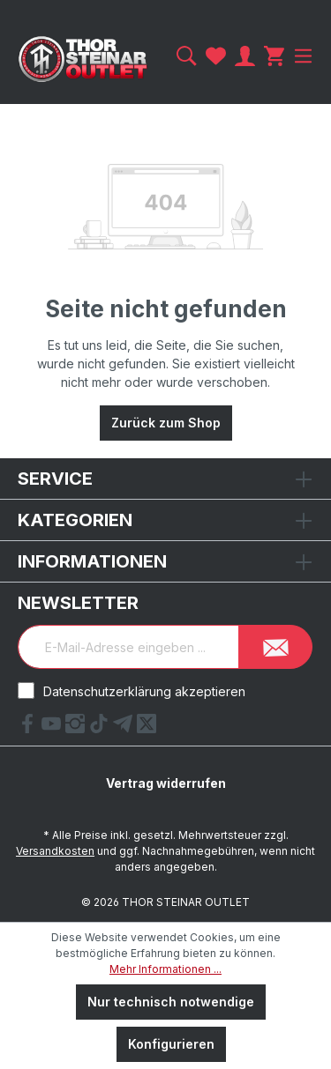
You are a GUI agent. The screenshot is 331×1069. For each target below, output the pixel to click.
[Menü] (301, 56)
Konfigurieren (171, 1043)
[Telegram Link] (125, 728)
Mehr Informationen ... (165, 969)
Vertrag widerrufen (166, 783)
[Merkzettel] (215, 56)
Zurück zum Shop (166, 422)
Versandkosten (55, 850)
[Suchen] (186, 56)
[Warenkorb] (274, 56)
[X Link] (146, 728)
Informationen (92, 561)
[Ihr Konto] (245, 56)
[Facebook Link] (29, 728)
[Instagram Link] (77, 728)
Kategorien (75, 520)
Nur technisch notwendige (170, 1001)
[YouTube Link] (53, 728)
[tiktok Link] (101, 728)
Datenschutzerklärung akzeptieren (144, 691)
